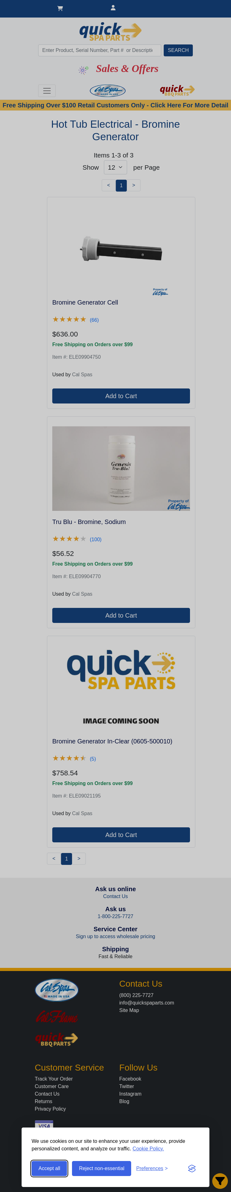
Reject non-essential (101, 1168)
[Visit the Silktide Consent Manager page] (191, 1168)
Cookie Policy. (148, 1148)
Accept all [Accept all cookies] (49, 1168)
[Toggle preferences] (152, 1168)
